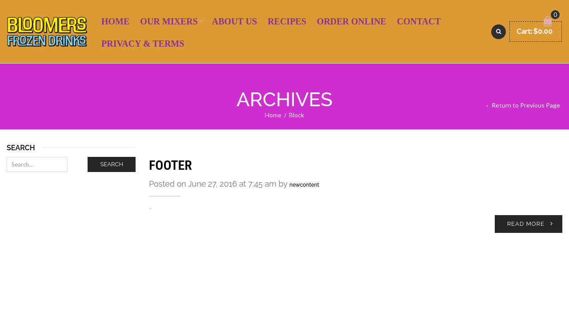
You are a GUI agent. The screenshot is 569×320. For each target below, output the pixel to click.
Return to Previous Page (526, 105)
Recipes (287, 21)
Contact (419, 21)
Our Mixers (168, 21)
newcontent (304, 185)
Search (111, 164)
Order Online (351, 21)
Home (115, 21)
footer (170, 165)
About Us (234, 21)
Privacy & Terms (142, 43)
